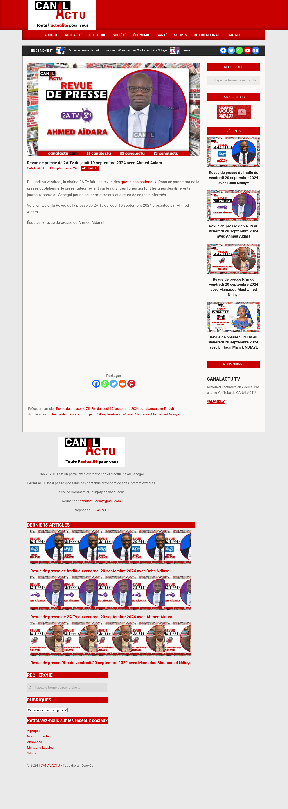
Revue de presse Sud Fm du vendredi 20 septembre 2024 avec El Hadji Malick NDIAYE (233, 342)
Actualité (90, 168)
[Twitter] (114, 384)
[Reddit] (122, 384)
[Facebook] (96, 384)
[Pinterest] (131, 384)
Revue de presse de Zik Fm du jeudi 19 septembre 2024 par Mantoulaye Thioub (115, 409)
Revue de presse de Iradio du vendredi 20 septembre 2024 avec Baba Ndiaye (117, 50)
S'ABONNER (216, 402)
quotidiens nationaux (138, 181)
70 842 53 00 (100, 510)
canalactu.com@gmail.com (100, 501)
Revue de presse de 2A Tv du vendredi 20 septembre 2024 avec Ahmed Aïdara (234, 231)
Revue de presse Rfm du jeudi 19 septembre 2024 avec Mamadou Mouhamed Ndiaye (115, 414)
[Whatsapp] (105, 384)
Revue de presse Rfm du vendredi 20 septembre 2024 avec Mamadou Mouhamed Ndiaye (233, 287)
